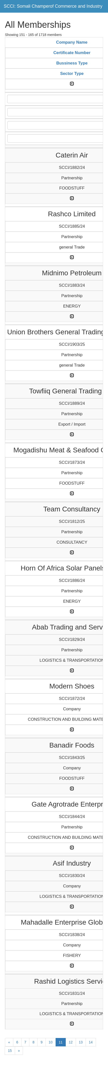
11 (61, 1042)
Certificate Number (71, 52)
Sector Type (72, 73)
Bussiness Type (72, 63)
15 (10, 1051)
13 (81, 1042)
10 (51, 1042)
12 (71, 1042)
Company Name (71, 42)
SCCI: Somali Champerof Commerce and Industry (53, 6)
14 (91, 1042)
